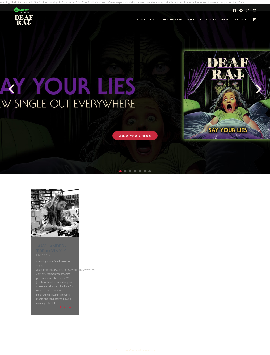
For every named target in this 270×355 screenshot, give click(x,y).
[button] (120, 171)
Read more (66, 307)
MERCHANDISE (172, 19)
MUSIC (191, 19)
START (141, 19)
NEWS (154, 19)
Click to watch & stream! (135, 135)
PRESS (225, 19)
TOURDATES (208, 19)
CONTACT (240, 19)
